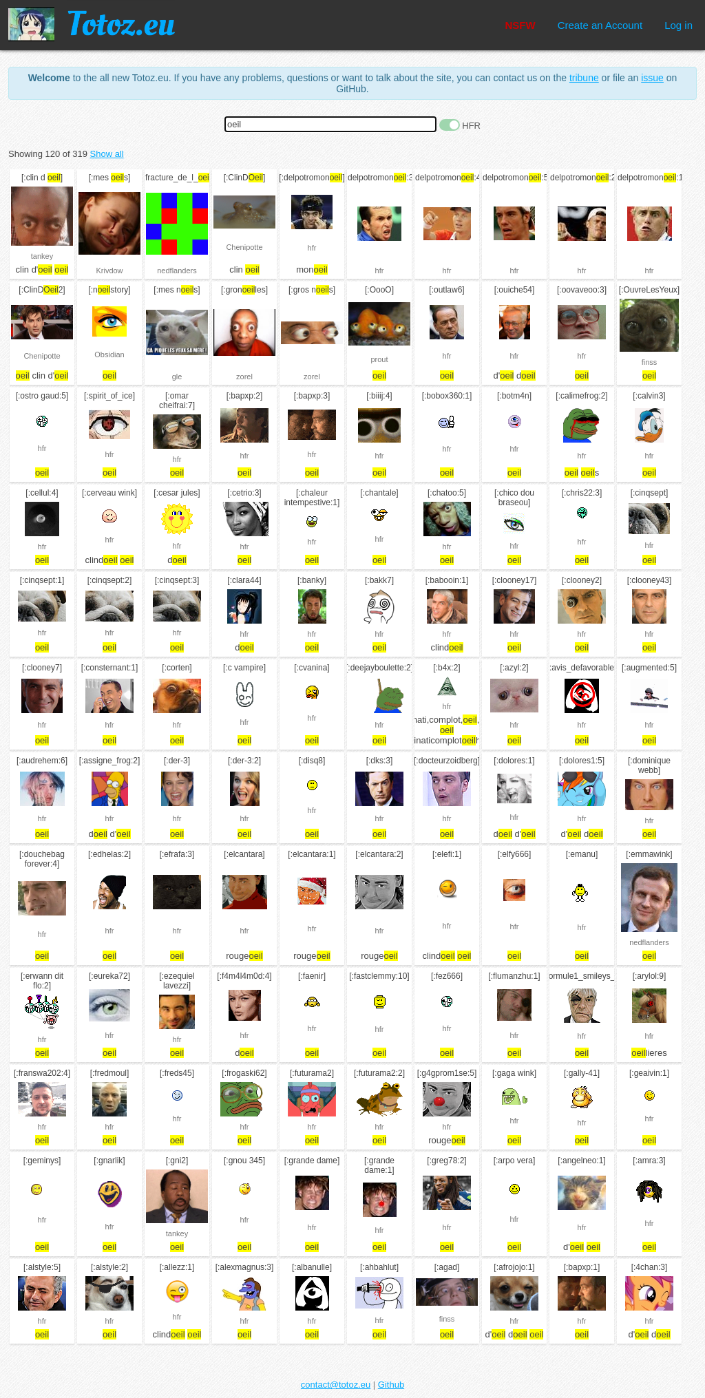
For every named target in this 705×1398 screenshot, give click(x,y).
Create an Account (600, 25)
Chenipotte (244, 247)
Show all (107, 154)
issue (652, 77)
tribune (584, 77)
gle (177, 376)
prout (379, 359)
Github (391, 1384)
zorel (244, 376)
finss (649, 362)
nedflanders (177, 270)
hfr (312, 248)
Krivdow (109, 270)
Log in (678, 25)
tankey (42, 256)
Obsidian (109, 354)
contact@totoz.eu (335, 1384)
